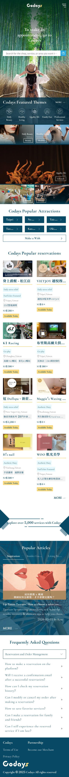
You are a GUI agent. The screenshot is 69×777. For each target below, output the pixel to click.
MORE (60, 102)
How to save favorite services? (25, 708)
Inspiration (13, 556)
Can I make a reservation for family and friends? (29, 717)
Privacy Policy (11, 756)
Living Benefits (56, 556)
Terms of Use (10, 750)
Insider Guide (35, 556)
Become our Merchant (41, 750)
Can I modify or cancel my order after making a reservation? (30, 700)
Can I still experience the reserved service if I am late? (28, 728)
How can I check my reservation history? (26, 688)
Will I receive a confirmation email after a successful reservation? (28, 677)
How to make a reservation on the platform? (28, 666)
